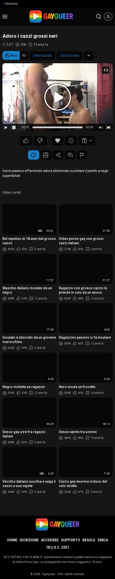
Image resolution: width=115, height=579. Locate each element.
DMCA (103, 540)
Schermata (44, 155)
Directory (10, 3)
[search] (98, 16)
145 (39, 140)
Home (12, 540)
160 (25, 140)
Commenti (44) (71, 155)
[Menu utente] (108, 16)
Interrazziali (42, 55)
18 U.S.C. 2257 (57, 547)
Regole (88, 540)
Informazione (31, 155)
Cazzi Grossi (69, 55)
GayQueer (48, 574)
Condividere (58, 155)
